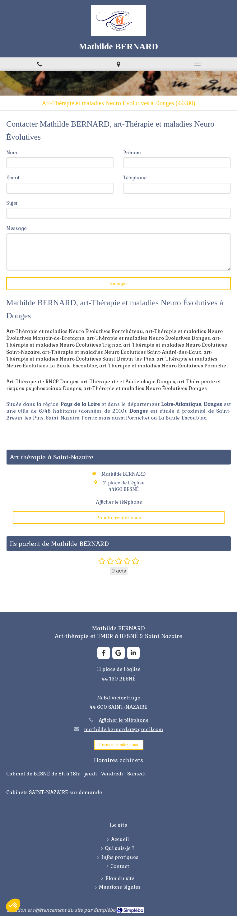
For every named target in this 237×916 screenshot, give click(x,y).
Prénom (132, 152)
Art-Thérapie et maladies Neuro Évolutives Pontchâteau (74, 331)
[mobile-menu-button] (197, 64)
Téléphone (134, 178)
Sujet (11, 203)
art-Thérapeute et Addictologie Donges (128, 381)
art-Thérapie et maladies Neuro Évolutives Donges (148, 338)
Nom (11, 152)
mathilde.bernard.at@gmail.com (123, 729)
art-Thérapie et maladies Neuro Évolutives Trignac (113, 341)
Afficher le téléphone (119, 502)
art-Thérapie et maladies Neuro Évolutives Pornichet (163, 365)
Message (16, 228)
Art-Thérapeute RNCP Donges (42, 381)
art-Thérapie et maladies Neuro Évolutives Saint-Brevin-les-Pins (109, 355)
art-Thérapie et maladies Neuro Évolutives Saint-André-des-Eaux (121, 352)
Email (12, 178)
